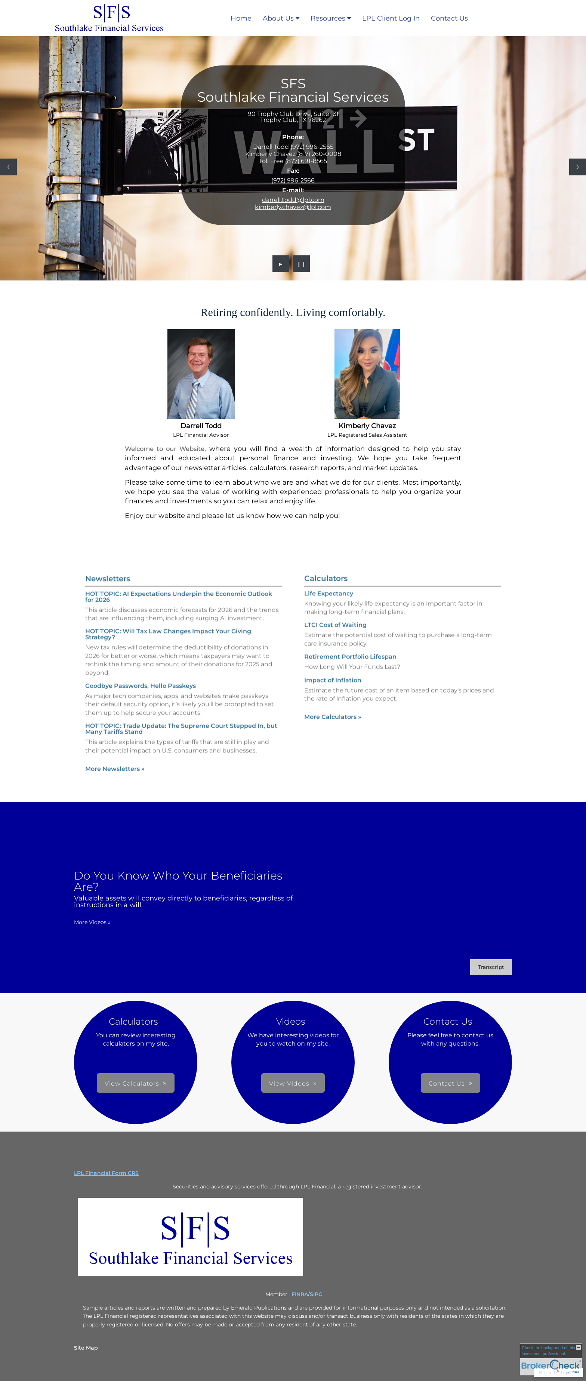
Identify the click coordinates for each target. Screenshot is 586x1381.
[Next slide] (577, 167)
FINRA (300, 1294)
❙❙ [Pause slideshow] (301, 263)
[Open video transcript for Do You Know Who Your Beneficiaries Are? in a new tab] (478, 967)
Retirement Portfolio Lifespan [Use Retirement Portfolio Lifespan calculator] (350, 669)
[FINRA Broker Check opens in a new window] (551, 1359)
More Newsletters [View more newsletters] (115, 755)
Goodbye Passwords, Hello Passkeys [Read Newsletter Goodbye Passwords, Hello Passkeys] (140, 672)
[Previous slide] (8, 167)
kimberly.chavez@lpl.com (293, 207)
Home (241, 18)
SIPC (316, 1294)
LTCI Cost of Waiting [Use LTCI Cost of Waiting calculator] (335, 638)
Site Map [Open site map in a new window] (86, 1347)
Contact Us (449, 18)
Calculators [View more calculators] (326, 591)
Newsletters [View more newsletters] (107, 565)
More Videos (79, 922)
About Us (278, 18)
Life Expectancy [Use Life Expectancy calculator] (328, 606)
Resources (328, 18)
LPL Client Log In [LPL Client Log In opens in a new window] (391, 18)
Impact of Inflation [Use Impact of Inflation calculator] (332, 693)
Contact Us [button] (346, 1083)
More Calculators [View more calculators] (332, 730)
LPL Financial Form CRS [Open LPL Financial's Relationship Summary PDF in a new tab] (106, 1173)
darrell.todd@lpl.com (293, 199)
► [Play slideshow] (281, 263)
